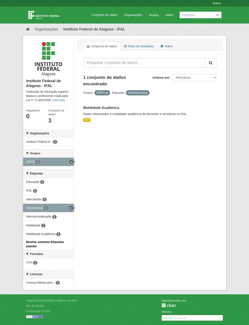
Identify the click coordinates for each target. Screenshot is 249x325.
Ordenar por (161, 77)
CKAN (169, 305)
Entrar (217, 3)
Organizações (133, 15)
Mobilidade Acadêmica (101, 108)
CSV (87, 120)
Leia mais (58, 100)
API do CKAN (35, 306)
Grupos (154, 15)
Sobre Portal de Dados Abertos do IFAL (51, 300)
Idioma (166, 311)
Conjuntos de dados (104, 15)
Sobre (169, 15)
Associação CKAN (38, 311)
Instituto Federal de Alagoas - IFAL (94, 29)
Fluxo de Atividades (139, 46)
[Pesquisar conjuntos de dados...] (144, 63)
